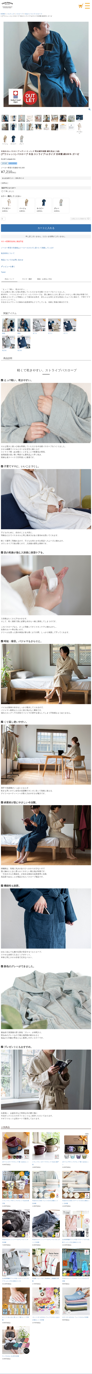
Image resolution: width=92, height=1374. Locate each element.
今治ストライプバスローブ (33, 14)
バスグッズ (10, 14)
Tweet (3, 272)
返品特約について (8, 253)
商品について (9, 279)
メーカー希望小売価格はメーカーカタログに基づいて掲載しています (27, 248)
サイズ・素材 (27, 279)
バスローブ (19, 14)
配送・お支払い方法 (44, 279)
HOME (3, 14)
